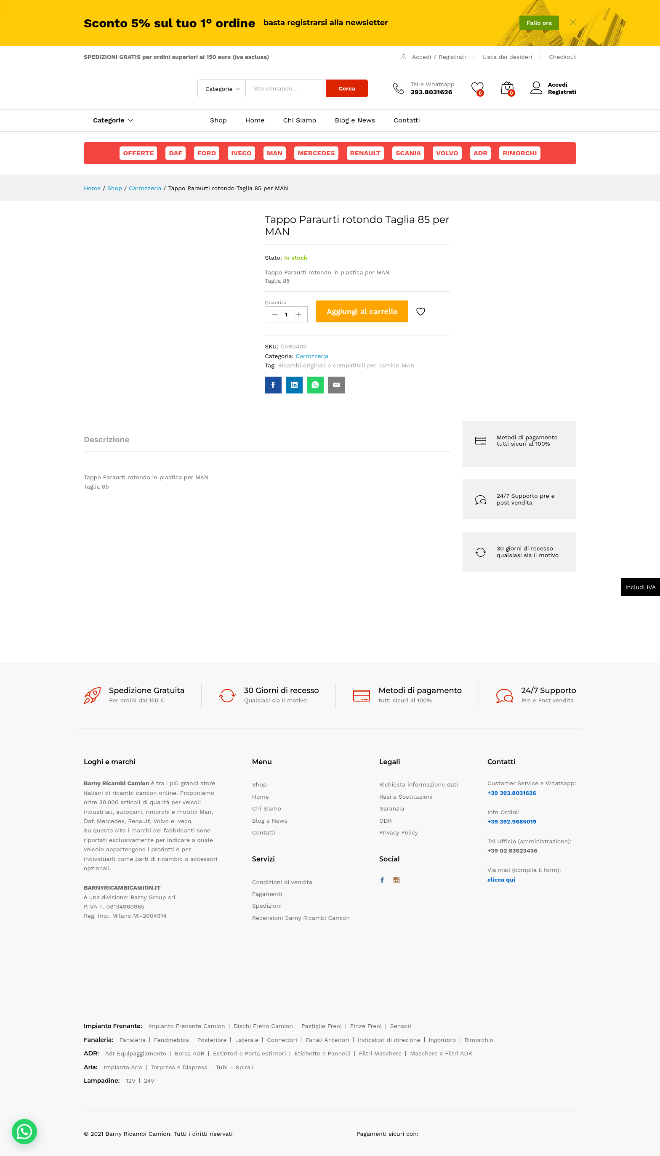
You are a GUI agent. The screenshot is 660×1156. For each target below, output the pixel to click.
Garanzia (391, 808)
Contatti (407, 120)
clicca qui (501, 879)
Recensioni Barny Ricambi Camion (301, 917)
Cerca (346, 88)
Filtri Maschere (380, 1053)
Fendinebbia (171, 1039)
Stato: (273, 257)
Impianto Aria (123, 1067)
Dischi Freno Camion (263, 1026)
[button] (24, 1131)
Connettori (282, 1039)
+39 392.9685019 (511, 821)
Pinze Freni (366, 1026)
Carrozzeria (312, 356)
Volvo (447, 153)
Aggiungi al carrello (362, 311)
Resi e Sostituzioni (406, 796)
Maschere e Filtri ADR (441, 1053)
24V (149, 1080)
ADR (480, 153)
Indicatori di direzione (389, 1039)
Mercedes (316, 153)
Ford (206, 153)
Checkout (562, 56)
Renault (365, 153)
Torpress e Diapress (179, 1067)
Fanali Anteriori (327, 1039)
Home (255, 120)
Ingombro (442, 1039)
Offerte (138, 153)
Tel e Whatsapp (432, 84)
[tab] (111, 443)
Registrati (452, 57)
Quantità (275, 302)
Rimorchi (520, 153)
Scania (408, 153)
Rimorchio (478, 1039)
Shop (218, 120)
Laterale (246, 1039)
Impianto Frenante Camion (186, 1026)
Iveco (241, 153)
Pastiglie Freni (321, 1026)
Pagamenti (267, 893)
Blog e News (355, 120)
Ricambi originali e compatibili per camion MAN (346, 365)
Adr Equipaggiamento (135, 1053)
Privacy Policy (398, 832)
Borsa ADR (190, 1053)
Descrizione (106, 440)
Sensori (401, 1026)
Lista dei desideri (507, 56)
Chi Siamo (300, 120)
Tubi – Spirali (234, 1067)
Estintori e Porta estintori (249, 1053)
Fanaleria (133, 1039)
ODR (385, 820)
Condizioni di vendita (282, 882)
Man (274, 153)
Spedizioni (267, 905)
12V (131, 1080)
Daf (175, 153)
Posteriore (212, 1039)
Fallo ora (539, 22)
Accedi (421, 57)
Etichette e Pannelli (322, 1053)
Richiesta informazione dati (418, 784)
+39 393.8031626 (511, 792)
